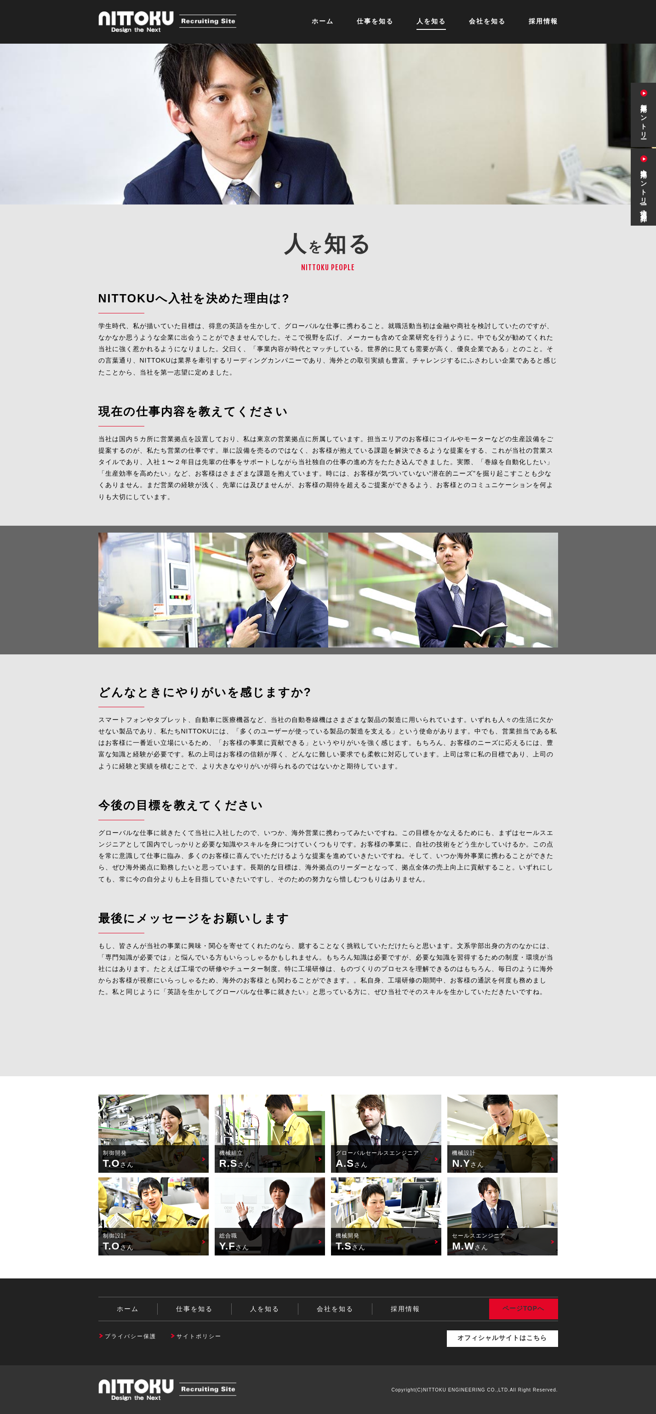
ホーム (323, 21)
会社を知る (487, 21)
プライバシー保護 (130, 1336)
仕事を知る (375, 21)
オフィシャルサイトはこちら (502, 1338)
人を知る (431, 21)
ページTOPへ (523, 1308)
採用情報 (543, 21)
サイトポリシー (199, 1336)
